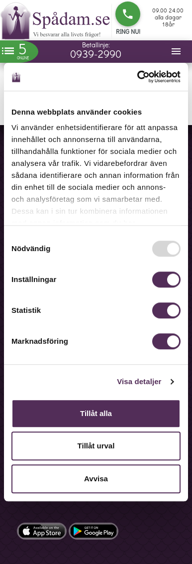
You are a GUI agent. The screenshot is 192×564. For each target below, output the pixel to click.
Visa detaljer (139, 381)
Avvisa (96, 478)
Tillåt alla (96, 413)
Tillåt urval (96, 445)
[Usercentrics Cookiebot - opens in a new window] (138, 76)
